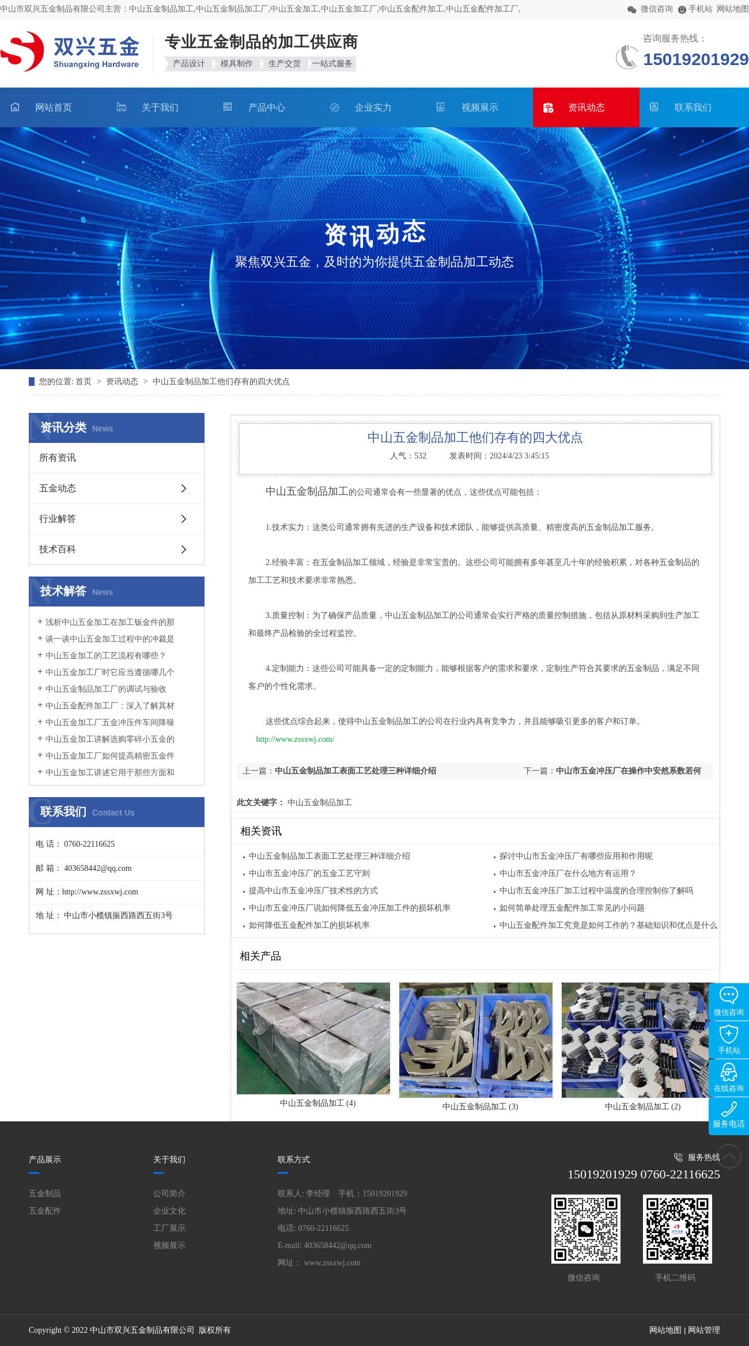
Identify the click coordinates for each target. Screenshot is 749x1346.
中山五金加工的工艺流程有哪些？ (106, 655)
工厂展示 (169, 1228)
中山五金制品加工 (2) (643, 1106)
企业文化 (169, 1211)
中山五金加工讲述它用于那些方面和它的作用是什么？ (106, 778)
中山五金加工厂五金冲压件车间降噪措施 (106, 728)
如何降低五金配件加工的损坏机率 (309, 925)
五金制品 (45, 1193)
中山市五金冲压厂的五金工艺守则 (309, 873)
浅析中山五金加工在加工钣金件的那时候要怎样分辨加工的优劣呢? (106, 628)
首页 (84, 381)
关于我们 (160, 107)
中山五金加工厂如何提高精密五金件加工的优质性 (106, 761)
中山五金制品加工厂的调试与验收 (106, 689)
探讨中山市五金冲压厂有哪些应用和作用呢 (576, 856)
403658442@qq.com (338, 1245)
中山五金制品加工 (318, 802)
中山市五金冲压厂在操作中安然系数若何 (628, 771)
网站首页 (53, 107)
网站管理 (704, 1330)
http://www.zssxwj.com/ (295, 739)
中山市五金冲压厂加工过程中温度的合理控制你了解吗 (596, 890)
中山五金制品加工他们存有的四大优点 (221, 381)
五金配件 (45, 1211)
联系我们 (693, 107)
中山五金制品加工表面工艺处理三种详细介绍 (355, 771)
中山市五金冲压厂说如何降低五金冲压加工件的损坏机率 (350, 908)
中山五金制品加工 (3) (480, 1106)
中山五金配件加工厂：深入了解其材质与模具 (106, 711)
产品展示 (45, 1159)
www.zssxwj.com (332, 1262)
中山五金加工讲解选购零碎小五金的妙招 (106, 744)
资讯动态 (586, 107)
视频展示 (479, 107)
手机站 (729, 1040)
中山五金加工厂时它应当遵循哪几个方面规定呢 (106, 678)
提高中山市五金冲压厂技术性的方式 (313, 890)
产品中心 (266, 107)
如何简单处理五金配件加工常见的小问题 (572, 908)
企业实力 (373, 107)
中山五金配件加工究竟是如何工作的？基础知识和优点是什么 (608, 925)
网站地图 (733, 9)
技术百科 (57, 549)
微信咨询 (729, 1002)
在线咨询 (729, 1078)
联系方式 (294, 1159)
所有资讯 (57, 457)
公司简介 (169, 1193)
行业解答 (57, 519)
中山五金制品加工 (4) (318, 1103)
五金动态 (57, 488)
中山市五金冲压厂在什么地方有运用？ (568, 873)
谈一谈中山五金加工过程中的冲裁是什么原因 (106, 644)
